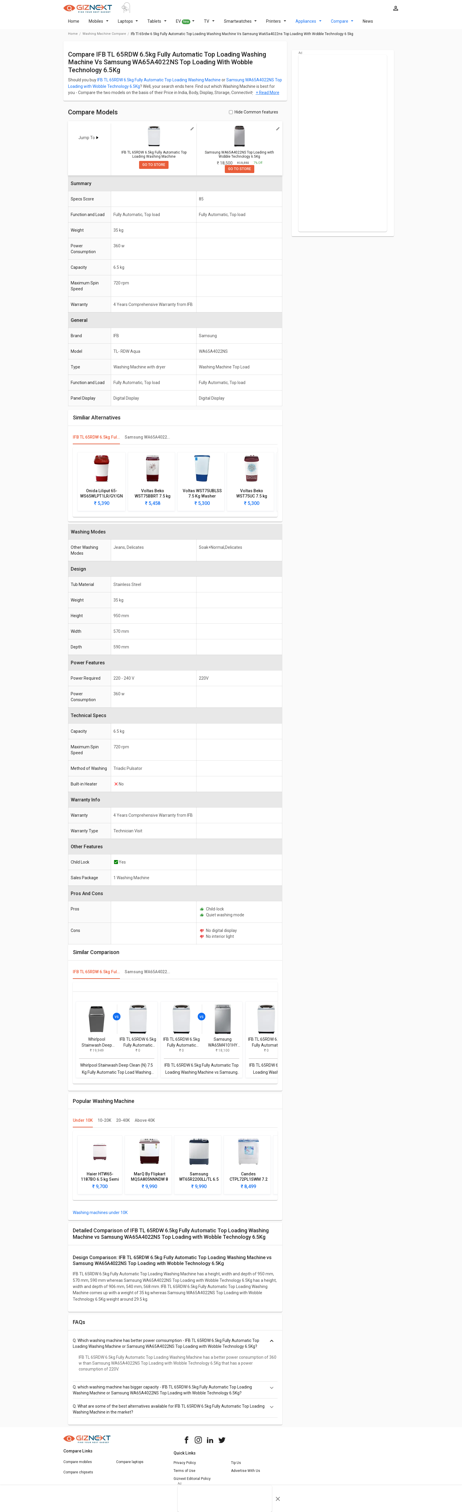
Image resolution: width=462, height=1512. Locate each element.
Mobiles (98, 24)
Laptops (128, 24)
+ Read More (267, 96)
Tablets (156, 24)
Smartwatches (240, 24)
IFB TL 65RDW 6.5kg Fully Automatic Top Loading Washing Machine (159, 83)
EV (185, 25)
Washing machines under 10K (100, 1216)
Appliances (308, 24)
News (368, 24)
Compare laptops (129, 1465)
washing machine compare (104, 37)
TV (209, 24)
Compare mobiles (77, 1465)
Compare (342, 24)
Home (73, 24)
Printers (276, 24)
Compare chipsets (78, 1476)
